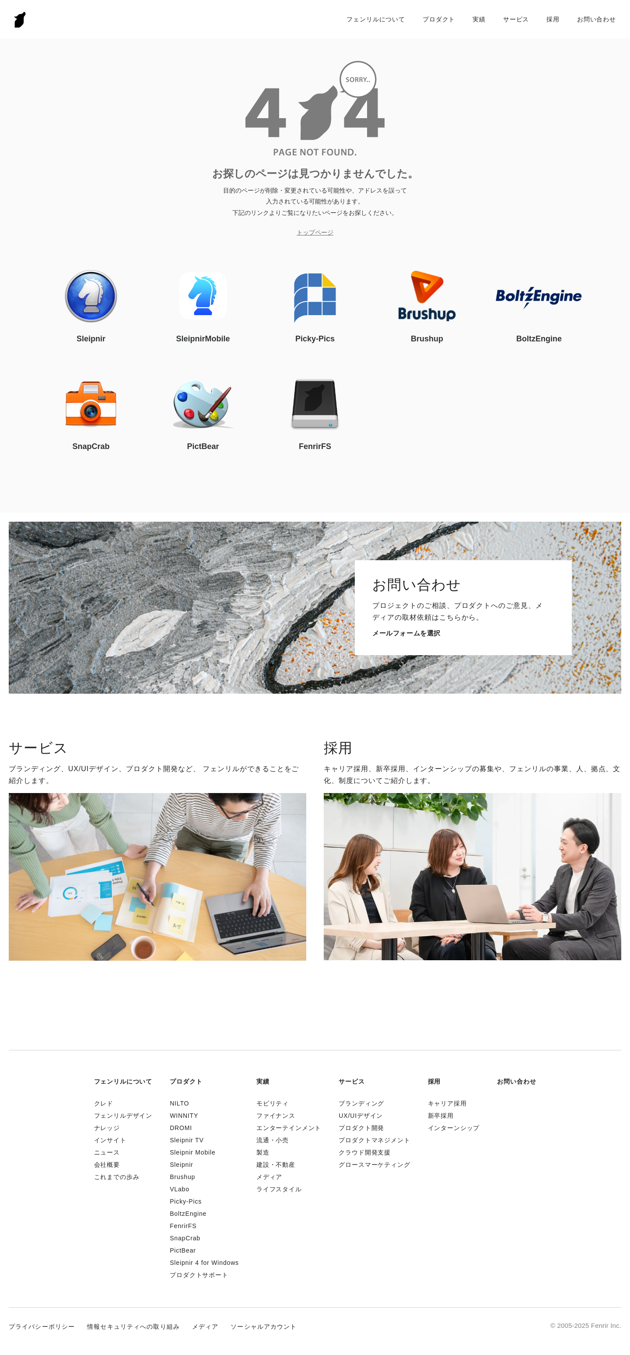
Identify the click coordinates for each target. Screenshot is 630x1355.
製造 (263, 1152)
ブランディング (361, 1103)
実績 (479, 19)
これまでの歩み (117, 1176)
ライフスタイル (279, 1189)
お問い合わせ (596, 19)
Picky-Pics (186, 1201)
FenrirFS (183, 1225)
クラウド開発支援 (365, 1152)
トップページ (315, 232)
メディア (269, 1176)
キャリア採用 (447, 1103)
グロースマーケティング (374, 1164)
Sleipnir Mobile (192, 1152)
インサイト (110, 1140)
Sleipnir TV (186, 1140)
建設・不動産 (275, 1164)
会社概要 (107, 1164)
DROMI (181, 1127)
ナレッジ (107, 1127)
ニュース (107, 1152)
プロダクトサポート (199, 1274)
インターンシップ (454, 1127)
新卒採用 (441, 1115)
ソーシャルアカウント (264, 1326)
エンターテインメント (288, 1127)
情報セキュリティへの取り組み (133, 1326)
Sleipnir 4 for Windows (204, 1262)
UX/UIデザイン (361, 1115)
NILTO (179, 1103)
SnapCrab (185, 1238)
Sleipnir (181, 1164)
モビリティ (272, 1103)
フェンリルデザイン (123, 1115)
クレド (104, 1103)
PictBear (183, 1250)
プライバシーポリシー (42, 1326)
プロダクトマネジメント (374, 1140)
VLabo (179, 1189)
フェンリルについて (375, 19)
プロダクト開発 (361, 1127)
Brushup (182, 1176)
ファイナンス (275, 1115)
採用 (553, 19)
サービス (516, 19)
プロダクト (439, 19)
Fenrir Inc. (20, 19)
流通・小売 (272, 1140)
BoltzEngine (188, 1213)
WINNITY (184, 1115)
